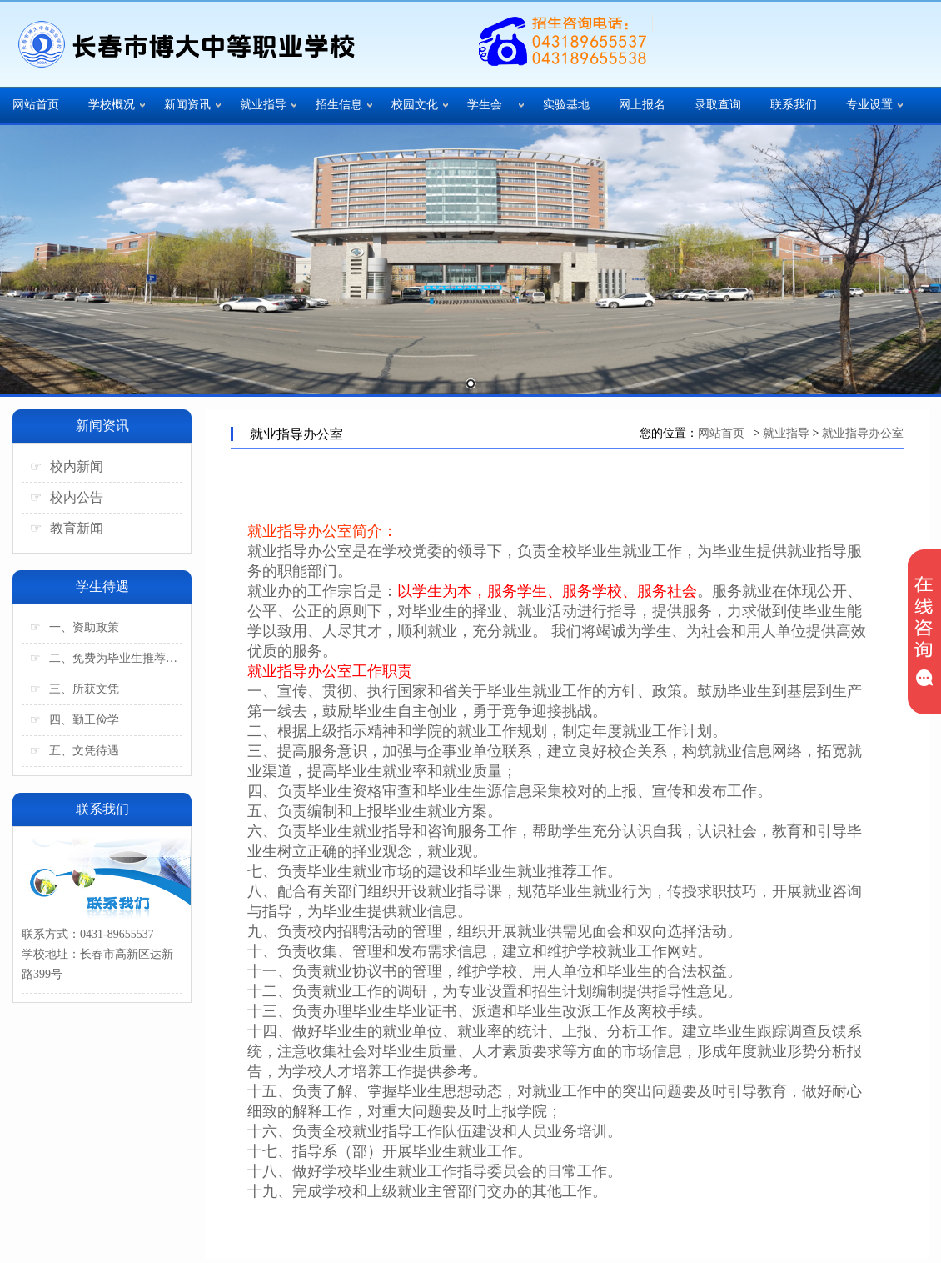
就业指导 (263, 104)
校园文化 (414, 104)
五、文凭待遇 (74, 750)
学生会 (484, 104)
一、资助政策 (74, 627)
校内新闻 (66, 466)
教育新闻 (66, 528)
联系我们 (793, 104)
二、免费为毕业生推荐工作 (106, 658)
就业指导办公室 (863, 433)
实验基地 (566, 104)
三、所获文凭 (74, 689)
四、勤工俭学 (74, 720)
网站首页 (35, 104)
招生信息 (339, 104)
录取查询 (718, 104)
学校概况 (111, 104)
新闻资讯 (187, 104)
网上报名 (642, 104)
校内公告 (66, 497)
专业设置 (869, 104)
